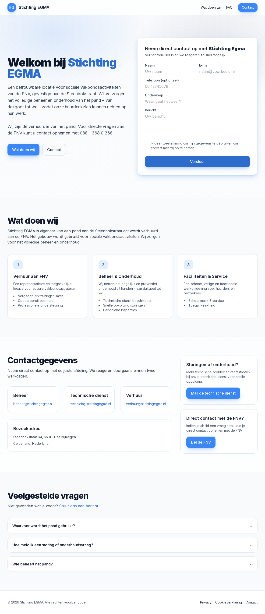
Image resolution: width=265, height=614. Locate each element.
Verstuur (197, 161)
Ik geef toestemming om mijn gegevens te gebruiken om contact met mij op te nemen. (194, 145)
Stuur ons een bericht (78, 506)
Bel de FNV (201, 442)
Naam (150, 65)
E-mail (204, 65)
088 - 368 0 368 (96, 133)
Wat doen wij (211, 7)
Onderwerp (154, 95)
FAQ (229, 7)
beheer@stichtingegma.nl (33, 404)
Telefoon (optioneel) (162, 80)
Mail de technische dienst (213, 393)
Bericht (150, 110)
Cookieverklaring (228, 602)
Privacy (206, 602)
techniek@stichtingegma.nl (90, 404)
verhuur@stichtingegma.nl (146, 404)
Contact (248, 7)
